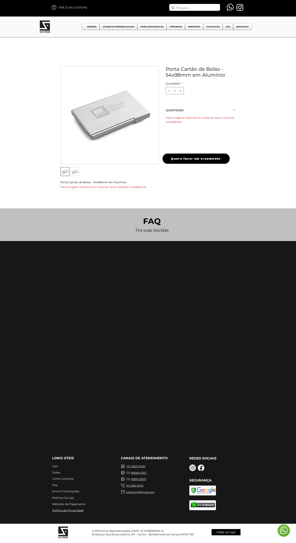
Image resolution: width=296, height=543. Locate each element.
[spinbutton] (174, 90)
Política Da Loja (63, 498)
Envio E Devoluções (65, 491)
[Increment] (180, 90)
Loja (55, 466)
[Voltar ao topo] (226, 532)
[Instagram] (239, 7)
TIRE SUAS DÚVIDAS (72, 7)
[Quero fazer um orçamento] (196, 159)
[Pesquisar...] (194, 7)
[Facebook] (201, 468)
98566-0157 (139, 473)
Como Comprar (63, 478)
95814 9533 (138, 479)
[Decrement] (168, 90)
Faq (54, 485)
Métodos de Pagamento (68, 504)
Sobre (56, 472)
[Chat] (123, 466)
